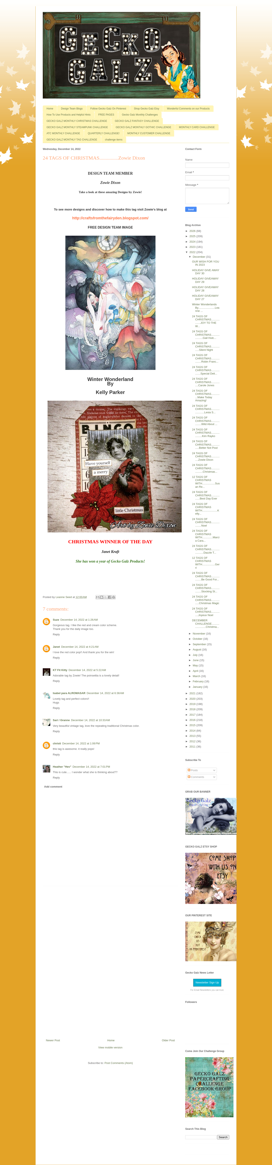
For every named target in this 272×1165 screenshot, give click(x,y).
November (199, 633)
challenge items (113, 139)
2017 (192, 714)
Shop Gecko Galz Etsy (146, 108)
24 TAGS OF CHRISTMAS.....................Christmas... (205, 468)
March (197, 676)
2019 (192, 704)
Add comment (53, 786)
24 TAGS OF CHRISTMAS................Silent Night (205, 346)
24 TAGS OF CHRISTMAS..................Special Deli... (205, 370)
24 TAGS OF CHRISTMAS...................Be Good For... (205, 576)
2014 (192, 730)
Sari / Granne (61, 720)
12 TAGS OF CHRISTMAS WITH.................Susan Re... (206, 481)
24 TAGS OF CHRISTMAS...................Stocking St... (205, 588)
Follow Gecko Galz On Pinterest (108, 108)
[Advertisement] (110, 961)
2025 (192, 236)
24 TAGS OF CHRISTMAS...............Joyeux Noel (205, 612)
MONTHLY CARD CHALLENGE (197, 127)
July (195, 655)
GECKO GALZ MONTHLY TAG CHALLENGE (72, 139)
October (198, 638)
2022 (192, 252)
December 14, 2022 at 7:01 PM (91, 766)
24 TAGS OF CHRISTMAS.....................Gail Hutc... (205, 334)
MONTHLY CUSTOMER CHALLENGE (148, 133)
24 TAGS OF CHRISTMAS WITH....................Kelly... (205, 508)
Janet (56, 646)
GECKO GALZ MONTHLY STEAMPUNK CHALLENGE (77, 127)
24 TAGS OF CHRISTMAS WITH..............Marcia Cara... (205, 535)
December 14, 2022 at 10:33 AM (90, 720)
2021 (192, 693)
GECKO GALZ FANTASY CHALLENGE (137, 121)
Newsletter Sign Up (207, 982)
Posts (193, 770)
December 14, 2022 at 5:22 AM (87, 670)
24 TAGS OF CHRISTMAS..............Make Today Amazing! (205, 395)
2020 (192, 698)
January (198, 686)
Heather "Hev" (62, 766)
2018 (192, 709)
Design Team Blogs (72, 108)
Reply (56, 634)
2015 (192, 725)
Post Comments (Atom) (119, 1063)
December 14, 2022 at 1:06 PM (81, 743)
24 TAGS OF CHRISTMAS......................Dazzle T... (205, 549)
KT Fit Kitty (60, 670)
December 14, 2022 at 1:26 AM (79, 619)
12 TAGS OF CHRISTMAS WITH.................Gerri (205, 562)
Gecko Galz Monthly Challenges (140, 114)
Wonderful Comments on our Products (188, 108)
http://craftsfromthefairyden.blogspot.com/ (110, 218)
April (196, 670)
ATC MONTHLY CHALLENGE (63, 133)
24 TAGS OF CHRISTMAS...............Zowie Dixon (205, 456)
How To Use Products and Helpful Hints (69, 114)
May (196, 665)
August (197, 649)
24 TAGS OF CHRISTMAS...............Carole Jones (205, 382)
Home (50, 108)
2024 (192, 241)
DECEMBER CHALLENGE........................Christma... (205, 623)
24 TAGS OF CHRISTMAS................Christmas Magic (205, 600)
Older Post (168, 1040)
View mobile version (110, 1047)
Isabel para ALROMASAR (69, 693)
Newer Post (53, 1040)
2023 (192, 246)
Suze (56, 619)
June (196, 660)
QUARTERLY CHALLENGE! (103, 133)
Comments (196, 777)
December (199, 256)
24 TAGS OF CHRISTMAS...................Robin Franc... (205, 358)
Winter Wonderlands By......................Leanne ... (205, 307)
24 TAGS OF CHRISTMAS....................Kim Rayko (205, 433)
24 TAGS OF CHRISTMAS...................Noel (205, 522)
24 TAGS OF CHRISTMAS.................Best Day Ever (205, 495)
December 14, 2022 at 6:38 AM (105, 693)
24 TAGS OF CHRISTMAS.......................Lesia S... (205, 409)
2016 (192, 720)
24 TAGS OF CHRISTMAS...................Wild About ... (205, 421)
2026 (192, 231)
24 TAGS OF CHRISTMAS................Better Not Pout (205, 444)
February (199, 681)
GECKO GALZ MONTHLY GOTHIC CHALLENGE (143, 127)
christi (57, 743)
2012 (192, 741)
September (200, 644)
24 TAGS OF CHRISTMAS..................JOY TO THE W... (205, 321)
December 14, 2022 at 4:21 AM (79, 646)
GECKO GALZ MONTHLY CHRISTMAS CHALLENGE (77, 121)
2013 (192, 735)
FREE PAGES (106, 114)
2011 (192, 746)
